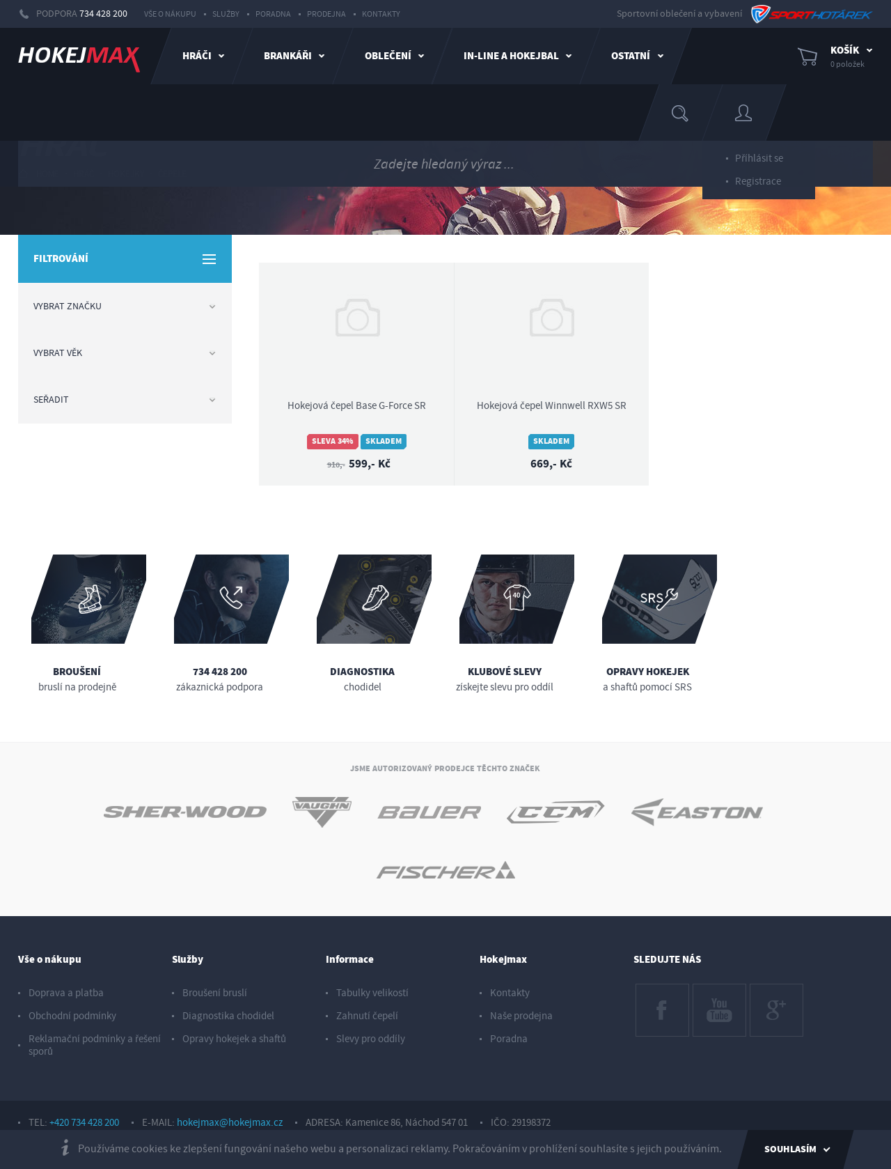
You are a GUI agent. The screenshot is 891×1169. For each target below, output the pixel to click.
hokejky (126, 174)
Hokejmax (503, 959)
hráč (83, 174)
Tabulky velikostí (372, 993)
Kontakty (381, 14)
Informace (350, 959)
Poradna (273, 14)
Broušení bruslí (214, 993)
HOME (38, 174)
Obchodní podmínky (72, 1016)
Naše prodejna (521, 1016)
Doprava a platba (66, 993)
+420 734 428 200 (84, 1122)
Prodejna (326, 14)
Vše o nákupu (170, 14)
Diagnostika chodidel (228, 1016)
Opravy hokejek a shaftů (234, 1039)
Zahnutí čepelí (367, 1016)
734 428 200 (103, 14)
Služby (225, 14)
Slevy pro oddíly (370, 1039)
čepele (172, 174)
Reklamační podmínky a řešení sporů (95, 1045)
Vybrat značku (124, 306)
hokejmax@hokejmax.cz (230, 1122)
